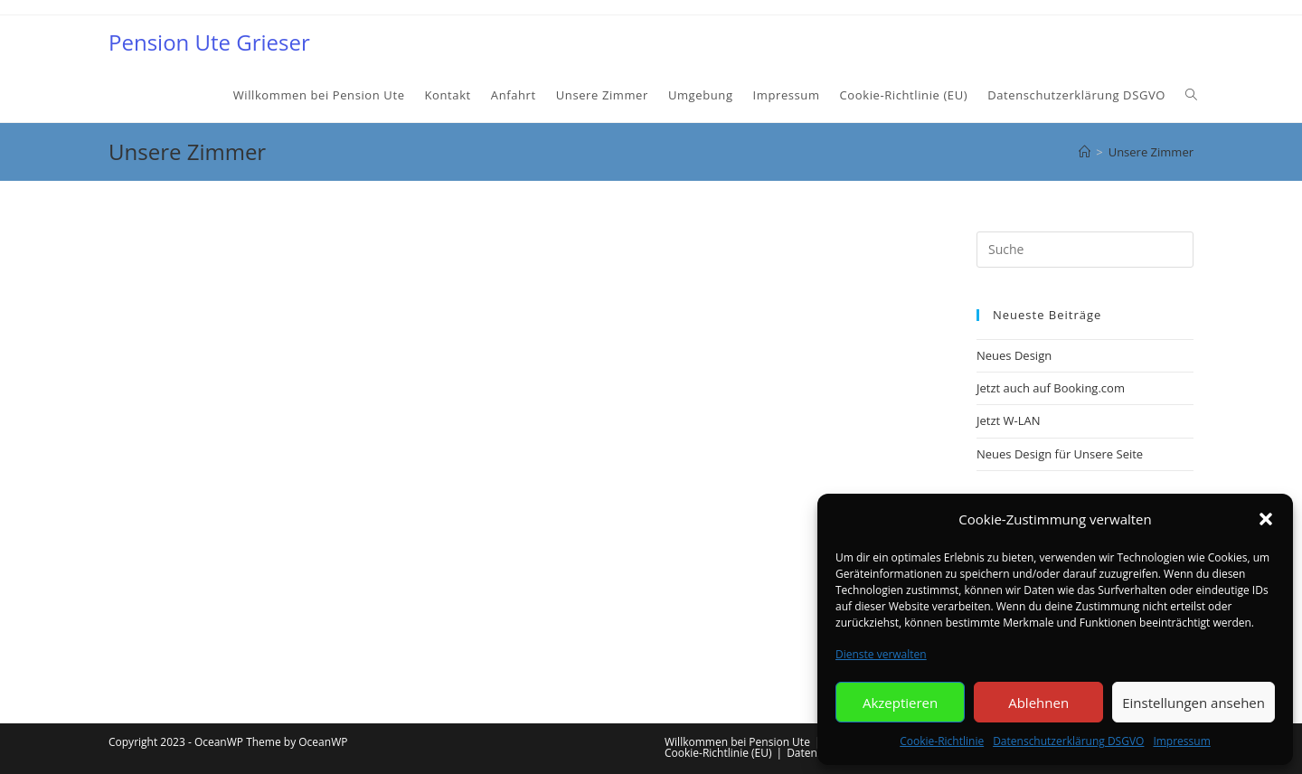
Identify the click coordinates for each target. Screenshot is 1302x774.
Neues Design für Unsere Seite (1059, 454)
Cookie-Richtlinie (942, 741)
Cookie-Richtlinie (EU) (718, 752)
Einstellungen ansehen (1193, 703)
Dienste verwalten (881, 654)
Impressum (1181, 741)
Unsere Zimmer (1151, 152)
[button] (1266, 519)
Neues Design (1014, 355)
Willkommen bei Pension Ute (737, 742)
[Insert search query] (1085, 249)
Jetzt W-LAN (1008, 420)
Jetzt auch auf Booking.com (1050, 388)
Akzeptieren (900, 703)
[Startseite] (1084, 152)
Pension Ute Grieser (209, 42)
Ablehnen (1038, 703)
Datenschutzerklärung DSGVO (1068, 741)
